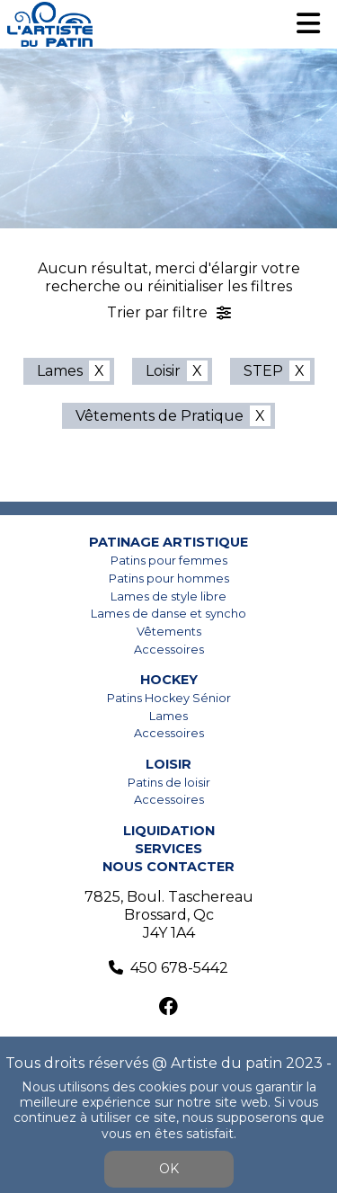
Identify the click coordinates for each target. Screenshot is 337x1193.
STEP (263, 370)
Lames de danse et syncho (168, 613)
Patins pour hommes (169, 578)
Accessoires (169, 649)
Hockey (169, 680)
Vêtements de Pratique (159, 415)
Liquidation (169, 831)
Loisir (163, 370)
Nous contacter (168, 867)
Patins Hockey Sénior (169, 698)
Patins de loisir (169, 782)
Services (168, 849)
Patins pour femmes (169, 560)
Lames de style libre (168, 596)
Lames (60, 370)
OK (169, 1169)
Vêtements (169, 631)
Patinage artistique (168, 542)
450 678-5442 (179, 967)
